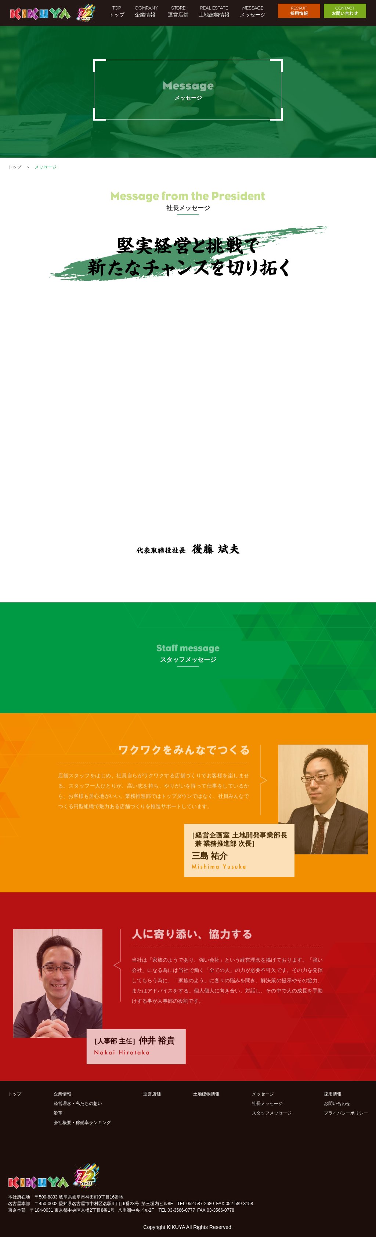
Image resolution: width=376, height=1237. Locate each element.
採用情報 (332, 1094)
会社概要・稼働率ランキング (82, 1122)
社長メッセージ (267, 1103)
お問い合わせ (337, 1103)
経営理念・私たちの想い (78, 1103)
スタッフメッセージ (272, 1113)
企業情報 (62, 1094)
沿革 (58, 1113)
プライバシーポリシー (346, 1113)
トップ (14, 167)
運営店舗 (152, 1094)
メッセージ (263, 1094)
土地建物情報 (206, 1094)
